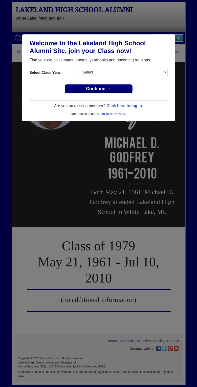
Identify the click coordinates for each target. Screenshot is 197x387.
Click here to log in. (125, 106)
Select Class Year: (46, 72)
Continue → (98, 88)
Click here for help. (111, 114)
